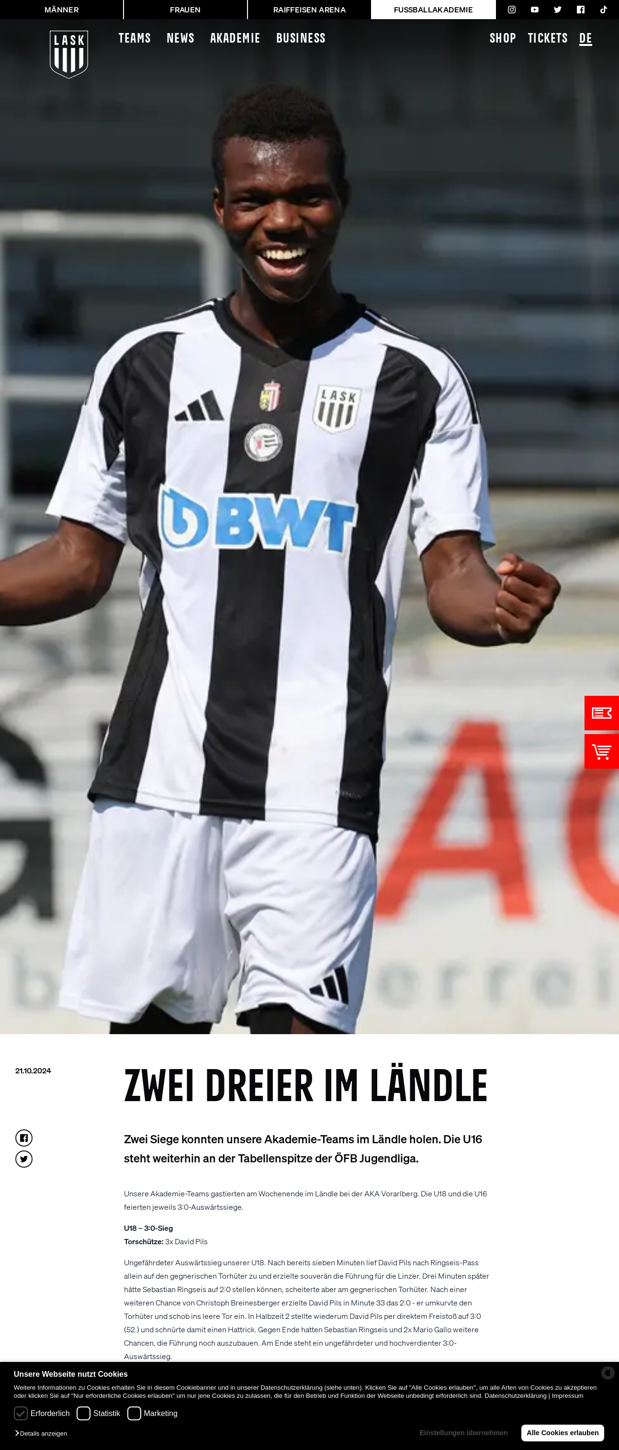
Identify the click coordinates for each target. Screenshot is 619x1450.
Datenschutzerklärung (515, 1395)
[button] (43, 1434)
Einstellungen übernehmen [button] (463, 1433)
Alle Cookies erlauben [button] (562, 1433)
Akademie (235, 39)
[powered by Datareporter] (608, 1373)
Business (301, 39)
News (181, 39)
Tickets (548, 39)
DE (585, 39)
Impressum (568, 1395)
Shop (503, 39)
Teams (135, 39)
